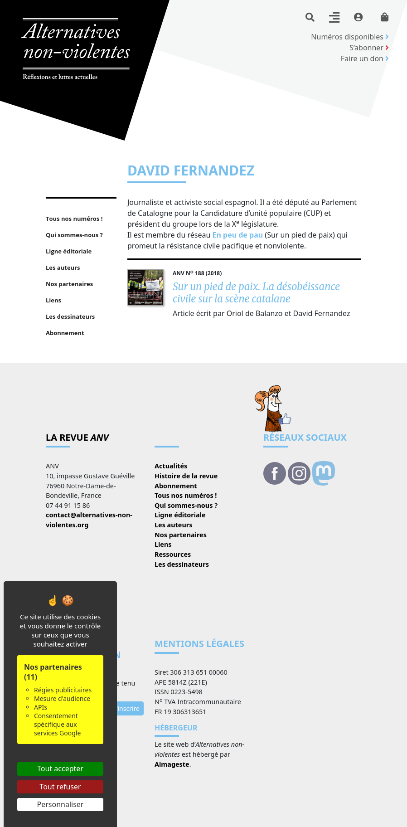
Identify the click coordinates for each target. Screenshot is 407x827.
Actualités (171, 466)
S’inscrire (126, 708)
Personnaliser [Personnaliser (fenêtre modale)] (60, 804)
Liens (163, 544)
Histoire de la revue (186, 476)
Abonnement (176, 486)
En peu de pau (239, 235)
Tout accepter (60, 768)
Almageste (172, 764)
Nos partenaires (181, 534)
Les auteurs (173, 525)
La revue (77, 437)
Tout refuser (60, 787)
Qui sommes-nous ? (186, 505)
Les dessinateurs (182, 564)
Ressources (173, 554)
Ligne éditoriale (180, 515)
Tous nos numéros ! (186, 495)
